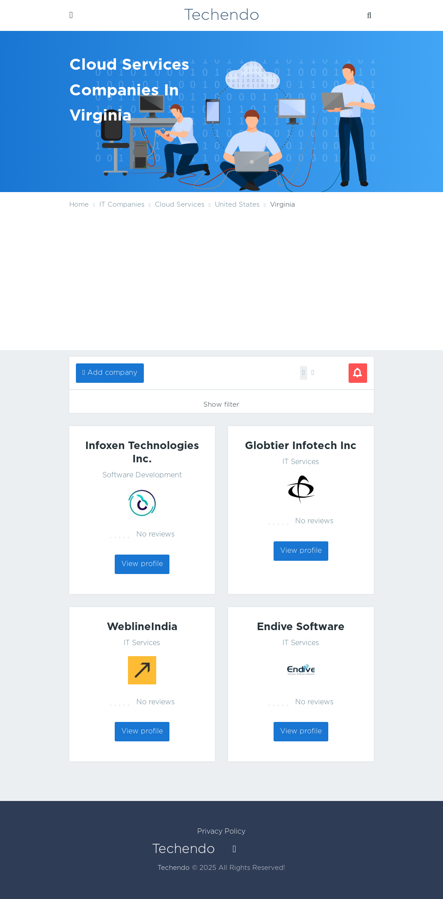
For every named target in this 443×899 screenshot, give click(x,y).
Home (79, 205)
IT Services (300, 462)
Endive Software (301, 627)
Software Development (142, 475)
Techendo (221, 15)
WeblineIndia (142, 627)
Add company (112, 373)
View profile (142, 564)
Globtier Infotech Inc (301, 446)
